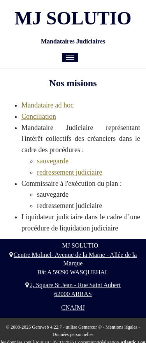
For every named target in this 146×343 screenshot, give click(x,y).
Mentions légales (121, 327)
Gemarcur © (90, 327)
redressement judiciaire (69, 172)
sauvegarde (53, 161)
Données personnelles (73, 334)
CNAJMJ (72, 307)
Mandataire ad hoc (47, 105)
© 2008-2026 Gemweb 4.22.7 (34, 327)
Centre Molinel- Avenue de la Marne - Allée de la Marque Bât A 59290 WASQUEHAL (73, 263)
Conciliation (38, 116)
